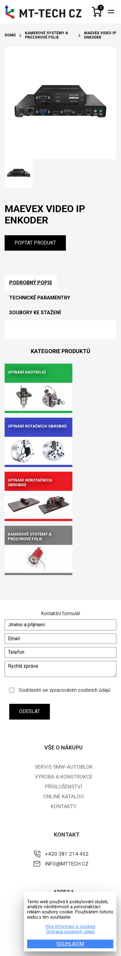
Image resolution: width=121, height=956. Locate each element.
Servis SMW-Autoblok (64, 767)
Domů (10, 35)
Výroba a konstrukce (63, 777)
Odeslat (29, 711)
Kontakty (63, 806)
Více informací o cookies (70, 926)
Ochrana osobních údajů (70, 931)
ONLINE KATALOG (63, 796)
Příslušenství (63, 786)
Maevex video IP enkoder (100, 35)
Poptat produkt (35, 243)
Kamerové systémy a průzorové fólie (46, 35)
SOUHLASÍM (70, 944)
